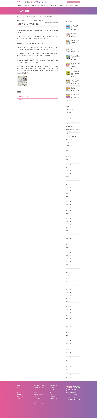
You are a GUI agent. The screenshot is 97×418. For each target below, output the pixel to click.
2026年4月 (68, 150)
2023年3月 (68, 201)
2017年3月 (68, 309)
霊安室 (35, 392)
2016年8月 (68, 329)
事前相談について (70, 126)
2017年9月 (68, 304)
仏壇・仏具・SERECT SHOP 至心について (73, 130)
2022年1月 (68, 230)
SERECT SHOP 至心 (39, 394)
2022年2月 (68, 227)
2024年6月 (68, 176)
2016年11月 (69, 321)
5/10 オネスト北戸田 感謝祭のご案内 (75, 27)
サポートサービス (21, 401)
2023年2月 (68, 204)
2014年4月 (68, 369)
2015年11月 (69, 349)
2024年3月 (68, 182)
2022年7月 (68, 218)
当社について (69, 139)
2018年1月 (68, 292)
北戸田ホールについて (71, 136)
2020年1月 (68, 275)
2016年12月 (69, 318)
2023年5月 (68, 196)
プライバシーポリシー (54, 398)
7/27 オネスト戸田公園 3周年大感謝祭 (75, 57)
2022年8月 (68, 216)
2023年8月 (68, 187)
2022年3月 (68, 224)
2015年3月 (68, 360)
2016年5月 (68, 338)
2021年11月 (69, 235)
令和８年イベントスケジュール (75, 41)
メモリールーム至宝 (38, 389)
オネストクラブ (37, 398)
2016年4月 (68, 340)
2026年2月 (68, 156)
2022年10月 (69, 210)
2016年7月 (68, 332)
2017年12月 (69, 295)
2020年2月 (68, 272)
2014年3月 (68, 372)
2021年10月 (69, 238)
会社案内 (52, 387)
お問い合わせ (53, 389)
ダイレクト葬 (20, 396)
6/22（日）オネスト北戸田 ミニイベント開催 (75, 65)
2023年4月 (68, 199)
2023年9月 (68, 184)
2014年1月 (68, 377)
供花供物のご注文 (54, 385)
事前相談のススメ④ (23, 96)
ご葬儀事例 (68, 112)
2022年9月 (68, 213)
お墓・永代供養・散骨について (28, 91)
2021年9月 (68, 241)
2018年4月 (68, 284)
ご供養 (67, 106)
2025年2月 (68, 167)
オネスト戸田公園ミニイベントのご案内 (75, 73)
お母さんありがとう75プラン (23, 394)
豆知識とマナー (69, 145)
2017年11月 (69, 298)
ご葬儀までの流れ (38, 401)
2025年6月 (68, 162)
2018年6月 (68, 281)
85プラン (19, 392)
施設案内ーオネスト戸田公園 (40, 385)
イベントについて (69, 118)
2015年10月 (69, 352)
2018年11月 (69, 278)
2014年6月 (68, 366)
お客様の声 (52, 396)
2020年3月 (68, 269)
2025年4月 (68, 164)
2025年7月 (68, 159)
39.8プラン (19, 387)
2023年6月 (68, 193)
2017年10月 (69, 301)
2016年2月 (68, 346)
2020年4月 (68, 267)
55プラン (19, 389)
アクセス (35, 396)
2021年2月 (68, 258)
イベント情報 (53, 394)
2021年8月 (68, 244)
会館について (69, 134)
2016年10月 (69, 323)
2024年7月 (68, 173)
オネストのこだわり (54, 392)
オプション (19, 398)
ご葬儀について (69, 109)
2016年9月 (68, 326)
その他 (67, 115)
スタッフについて (70, 121)
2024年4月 (68, 179)
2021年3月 (68, 255)
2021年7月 (68, 247)
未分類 (67, 142)
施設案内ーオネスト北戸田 (39, 387)
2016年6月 (68, 335)
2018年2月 (68, 289)
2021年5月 (68, 252)
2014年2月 (68, 374)
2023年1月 (68, 207)
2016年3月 (68, 343)
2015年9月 (68, 355)
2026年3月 (68, 153)
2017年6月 (68, 306)
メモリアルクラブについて (71, 123)
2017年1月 (68, 315)
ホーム (18, 385)
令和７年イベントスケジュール (75, 80)
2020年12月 (69, 264)
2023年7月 (68, 190)
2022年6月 (68, 221)
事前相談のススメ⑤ (23, 99)
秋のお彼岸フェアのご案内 (75, 88)
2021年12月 (69, 233)
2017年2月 (68, 312)
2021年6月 (68, 250)
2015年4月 (68, 357)
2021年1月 (68, 261)
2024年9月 (68, 170)
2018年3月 (68, 287)
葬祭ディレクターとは (38, 403)
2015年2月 (68, 363)
